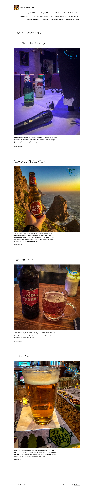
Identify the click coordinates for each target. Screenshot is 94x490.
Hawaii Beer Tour (48, 16)
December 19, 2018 (18, 244)
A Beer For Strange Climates (27, 7)
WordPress (77, 484)
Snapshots (45, 19)
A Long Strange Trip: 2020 (28, 13)
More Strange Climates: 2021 (33, 19)
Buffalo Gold (23, 356)
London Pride (23, 260)
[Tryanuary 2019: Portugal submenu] (79, 19)
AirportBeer (64, 13)
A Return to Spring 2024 (43, 13)
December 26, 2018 (18, 146)
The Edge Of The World (30, 161)
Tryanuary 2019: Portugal (72, 19)
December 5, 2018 (18, 459)
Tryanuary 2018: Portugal (56, 19)
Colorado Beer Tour (25, 16)
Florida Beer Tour (37, 16)
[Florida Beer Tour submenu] (42, 16)
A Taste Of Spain (55, 13)
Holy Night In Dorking (29, 43)
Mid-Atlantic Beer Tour (60, 16)
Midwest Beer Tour (74, 16)
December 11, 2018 (18, 341)
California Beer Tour (73, 13)
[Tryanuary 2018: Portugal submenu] (63, 19)
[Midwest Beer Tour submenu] (79, 16)
